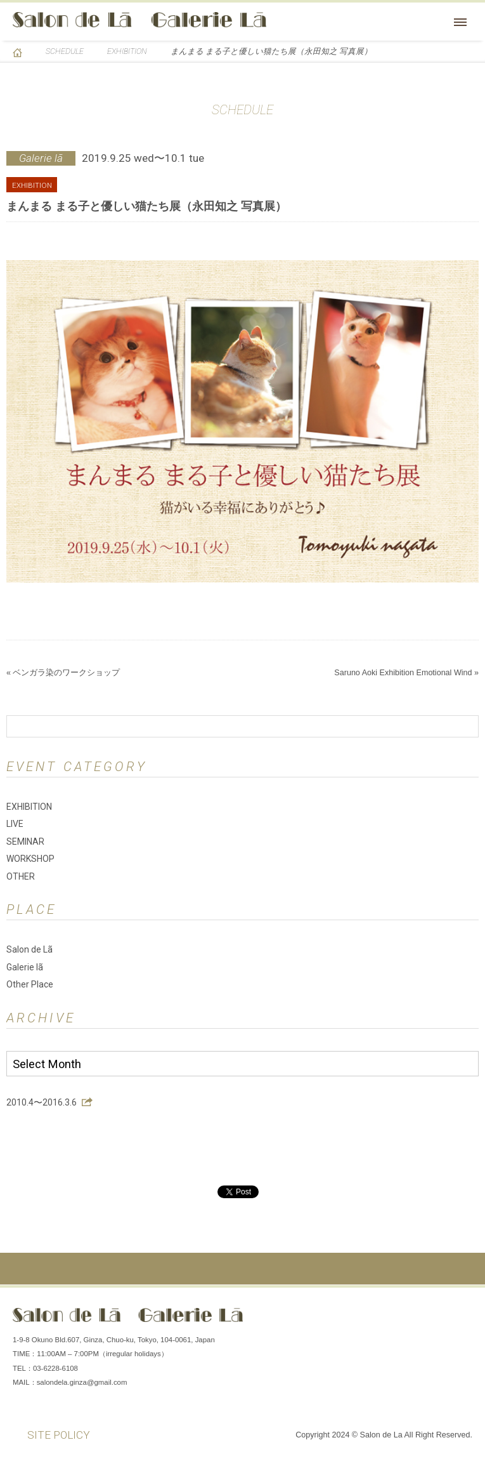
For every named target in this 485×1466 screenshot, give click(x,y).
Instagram (421, 1319)
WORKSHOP (30, 859)
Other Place (29, 984)
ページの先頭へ (242, 1268)
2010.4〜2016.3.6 (41, 1102)
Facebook (383, 1319)
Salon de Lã (139, 19)
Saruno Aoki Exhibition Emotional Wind (403, 672)
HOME (17, 52)
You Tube (459, 1319)
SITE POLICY (58, 1435)
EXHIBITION (127, 51)
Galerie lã (24, 967)
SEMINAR (25, 841)
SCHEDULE (65, 51)
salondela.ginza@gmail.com (82, 1382)
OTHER (20, 876)
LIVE (14, 824)
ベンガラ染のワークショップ (66, 672)
